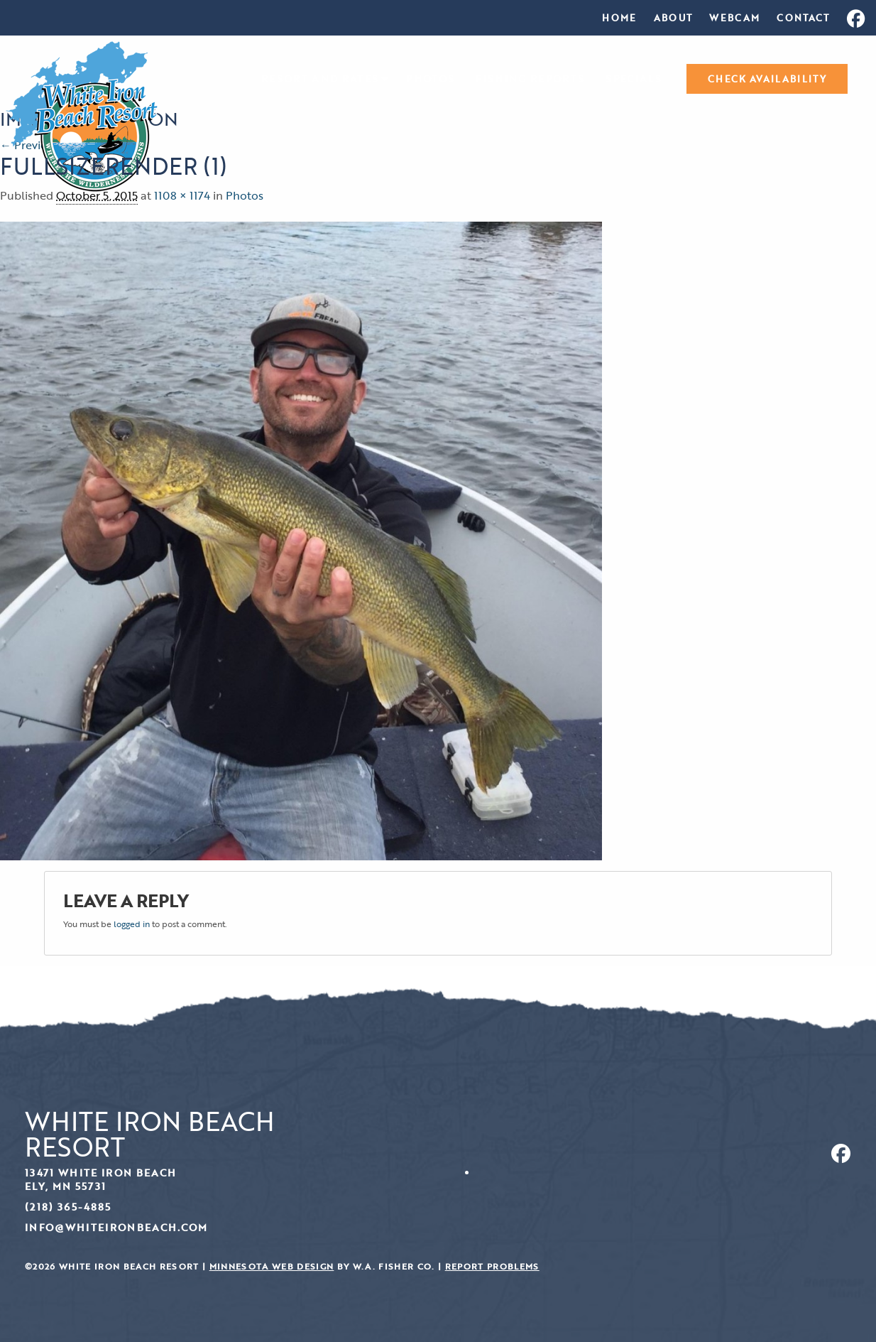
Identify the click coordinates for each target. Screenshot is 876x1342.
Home (619, 18)
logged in (132, 923)
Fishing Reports (530, 79)
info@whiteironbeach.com (116, 1227)
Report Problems (492, 1266)
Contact (803, 18)
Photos (430, 79)
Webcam (734, 18)
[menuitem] (619, 18)
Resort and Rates (319, 79)
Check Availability (767, 79)
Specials (634, 79)
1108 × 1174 (182, 195)
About (673, 18)
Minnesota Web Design (271, 1266)
